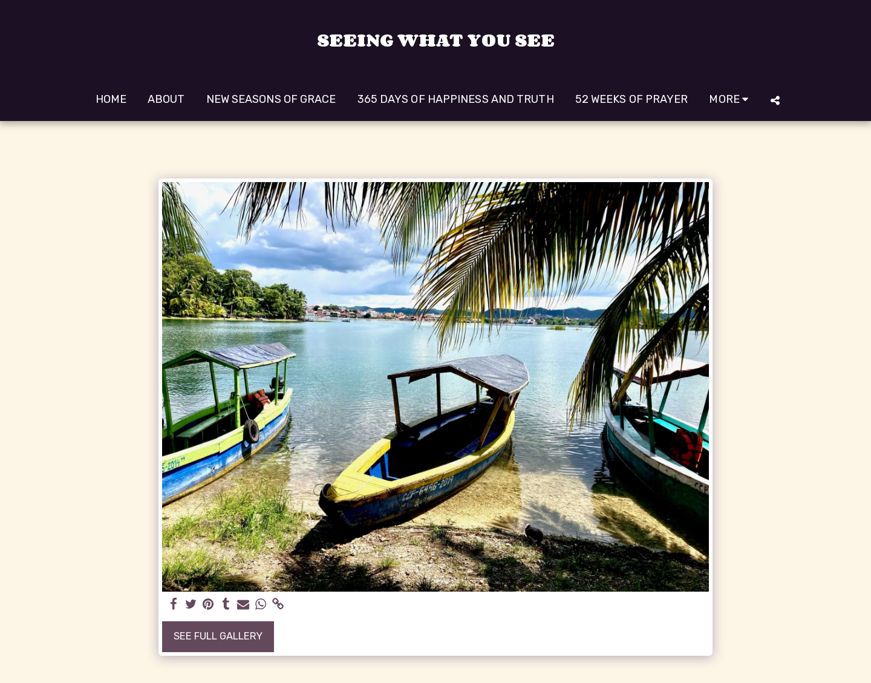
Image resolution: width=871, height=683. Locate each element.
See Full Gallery (218, 636)
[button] (775, 100)
